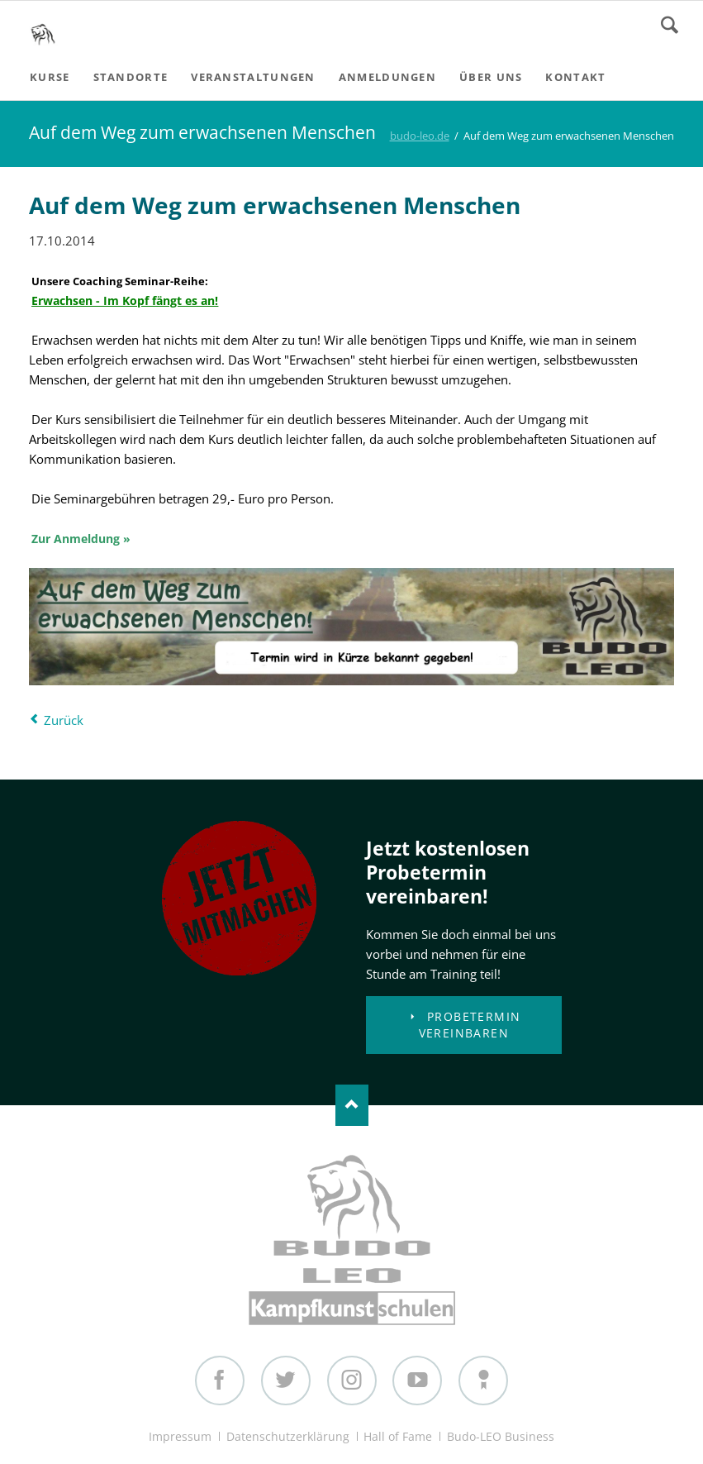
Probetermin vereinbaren (470, 1025)
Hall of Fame (397, 1436)
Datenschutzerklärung (287, 1436)
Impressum (180, 1436)
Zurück (63, 720)
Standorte (131, 76)
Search (669, 25)
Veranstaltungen (253, 76)
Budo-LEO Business (500, 1436)
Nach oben (351, 1105)
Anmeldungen (387, 76)
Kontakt (575, 76)
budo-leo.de (419, 135)
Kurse (50, 76)
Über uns (490, 76)
